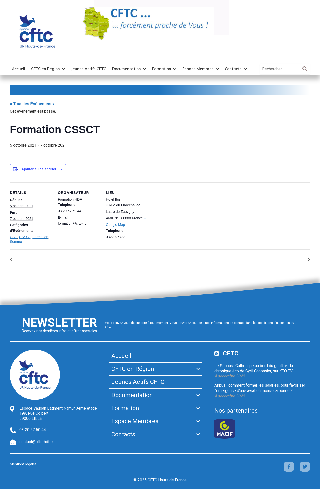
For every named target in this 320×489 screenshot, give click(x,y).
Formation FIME (290, 259)
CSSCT (25, 237)
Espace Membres (198, 68)
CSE (13, 237)
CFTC (230, 353)
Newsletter (59, 322)
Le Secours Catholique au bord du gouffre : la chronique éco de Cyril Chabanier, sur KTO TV (253, 368)
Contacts (233, 68)
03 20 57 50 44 (33, 429)
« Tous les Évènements (32, 104)
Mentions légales (23, 464)
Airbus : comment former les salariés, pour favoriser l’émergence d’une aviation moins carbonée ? (259, 388)
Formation (161, 68)
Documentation (126, 68)
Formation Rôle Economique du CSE (48, 259)
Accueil (18, 68)
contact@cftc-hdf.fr (36, 441)
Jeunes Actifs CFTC (88, 68)
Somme (16, 242)
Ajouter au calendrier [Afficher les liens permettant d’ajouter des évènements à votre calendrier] (39, 169)
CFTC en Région (45, 68)
